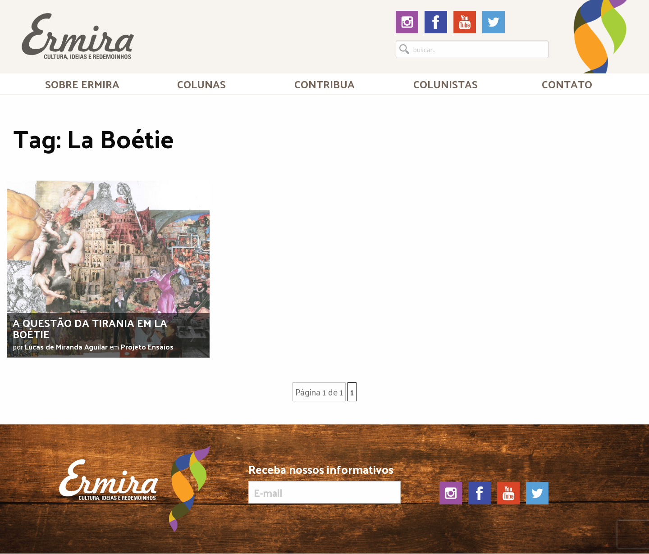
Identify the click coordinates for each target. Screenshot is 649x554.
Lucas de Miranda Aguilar (66, 346)
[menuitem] (82, 83)
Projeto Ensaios (147, 346)
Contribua (324, 84)
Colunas (201, 84)
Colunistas (445, 84)
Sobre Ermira (82, 84)
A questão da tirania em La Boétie (90, 328)
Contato (567, 84)
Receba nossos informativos (324, 483)
